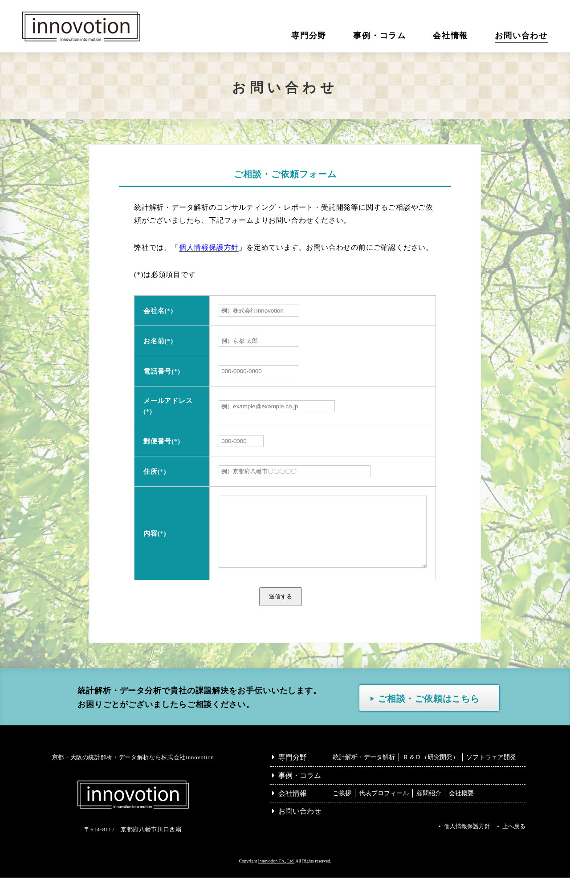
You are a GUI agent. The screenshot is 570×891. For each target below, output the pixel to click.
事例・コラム (296, 789)
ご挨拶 (342, 806)
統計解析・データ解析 (364, 770)
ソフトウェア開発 (491, 770)
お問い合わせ (296, 824)
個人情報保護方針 (209, 247)
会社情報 (289, 806)
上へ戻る (513, 839)
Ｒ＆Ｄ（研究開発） (431, 770)
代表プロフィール (384, 806)
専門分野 (289, 770)
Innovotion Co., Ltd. (276, 874)
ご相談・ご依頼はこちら (429, 712)
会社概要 (461, 806)
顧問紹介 (428, 806)
